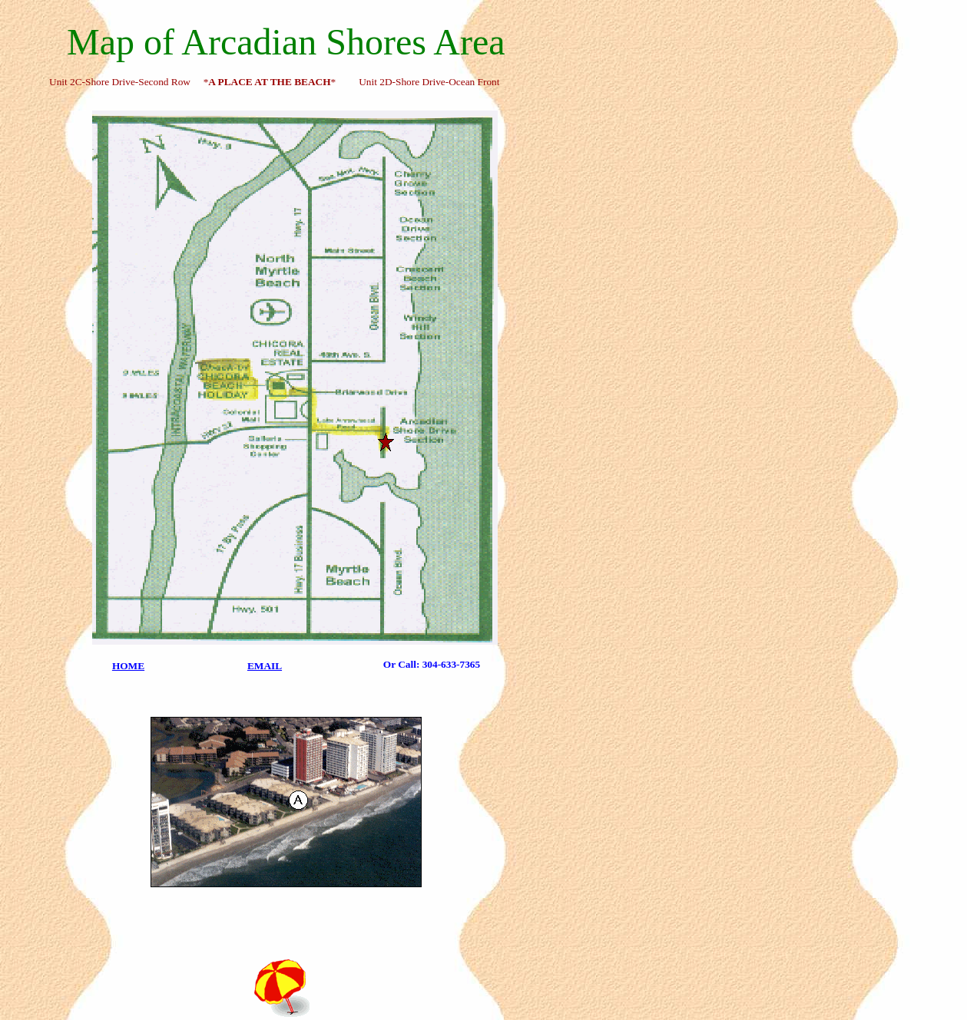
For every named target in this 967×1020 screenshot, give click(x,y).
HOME (128, 666)
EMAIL (264, 666)
